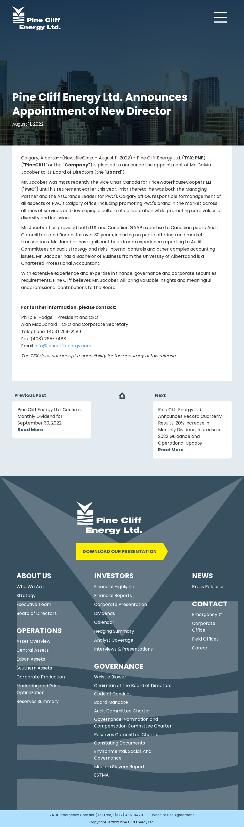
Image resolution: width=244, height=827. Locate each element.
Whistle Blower (110, 677)
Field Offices (205, 639)
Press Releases (208, 586)
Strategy (26, 595)
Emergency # (207, 614)
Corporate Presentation (120, 604)
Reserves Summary (37, 701)
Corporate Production (40, 677)
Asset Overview (33, 641)
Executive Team (33, 604)
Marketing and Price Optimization (38, 689)
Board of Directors (36, 613)
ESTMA (101, 775)
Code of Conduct (112, 694)
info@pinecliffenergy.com (63, 346)
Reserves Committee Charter (126, 734)
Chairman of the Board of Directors (132, 685)
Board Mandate (111, 702)
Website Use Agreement (173, 815)
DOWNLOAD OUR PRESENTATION (120, 551)
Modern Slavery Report (119, 766)
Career (200, 648)
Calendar (104, 622)
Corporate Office (203, 626)
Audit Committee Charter (122, 711)
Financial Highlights (114, 586)
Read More (30, 429)
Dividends (104, 613)
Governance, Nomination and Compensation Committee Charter (133, 722)
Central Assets (32, 650)
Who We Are (30, 586)
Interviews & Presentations (123, 649)
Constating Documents (119, 743)
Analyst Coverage (113, 640)
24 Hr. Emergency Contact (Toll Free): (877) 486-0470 (96, 815)
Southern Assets (34, 668)
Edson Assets (30, 659)
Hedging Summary (114, 631)
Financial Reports (113, 595)
